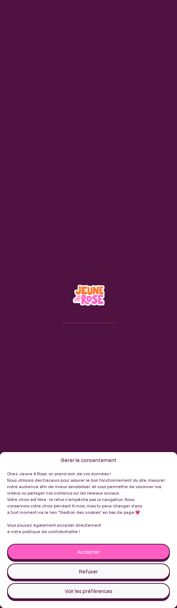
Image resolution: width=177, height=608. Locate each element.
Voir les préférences (89, 591)
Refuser (88, 571)
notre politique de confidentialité (44, 531)
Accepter (88, 552)
